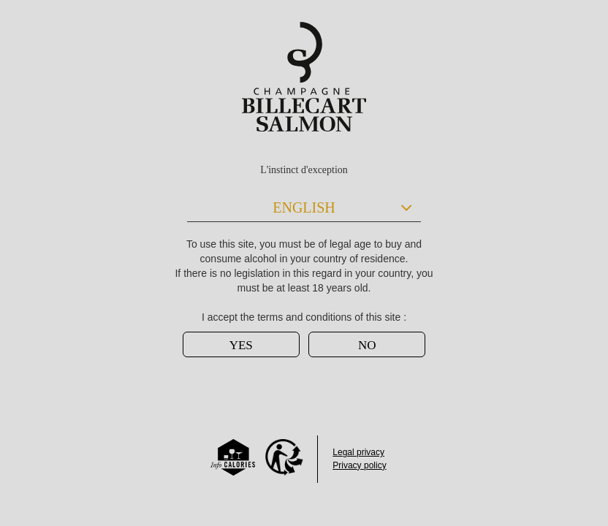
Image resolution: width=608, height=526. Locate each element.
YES (241, 345)
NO (367, 345)
